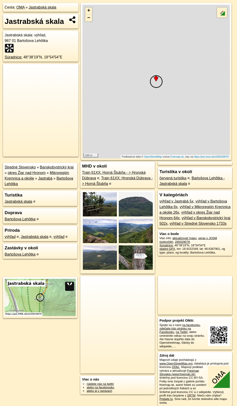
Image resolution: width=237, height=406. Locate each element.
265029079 (182, 242)
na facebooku (191, 325)
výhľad (10, 237)
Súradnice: (13, 57)
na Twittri (181, 332)
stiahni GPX (167, 249)
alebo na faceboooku (100, 387)
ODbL (175, 367)
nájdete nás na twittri (100, 384)
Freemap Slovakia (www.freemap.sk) (179, 372)
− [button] (88, 18)
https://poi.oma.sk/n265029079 (211, 156)
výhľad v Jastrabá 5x (176, 201)
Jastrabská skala (42, 7)
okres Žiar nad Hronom (27, 173)
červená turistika (173, 178)
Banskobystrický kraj (57, 167)
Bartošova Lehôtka (20, 219)
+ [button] (88, 10)
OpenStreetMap (153, 156)
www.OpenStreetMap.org (176, 363)
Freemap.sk (177, 156)
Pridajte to (166, 399)
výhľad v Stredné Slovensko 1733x (198, 223)
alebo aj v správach (99, 391)
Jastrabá (45, 178)
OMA (20, 7)
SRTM (191, 395)
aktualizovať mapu (184, 238)
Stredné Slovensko (20, 167)
